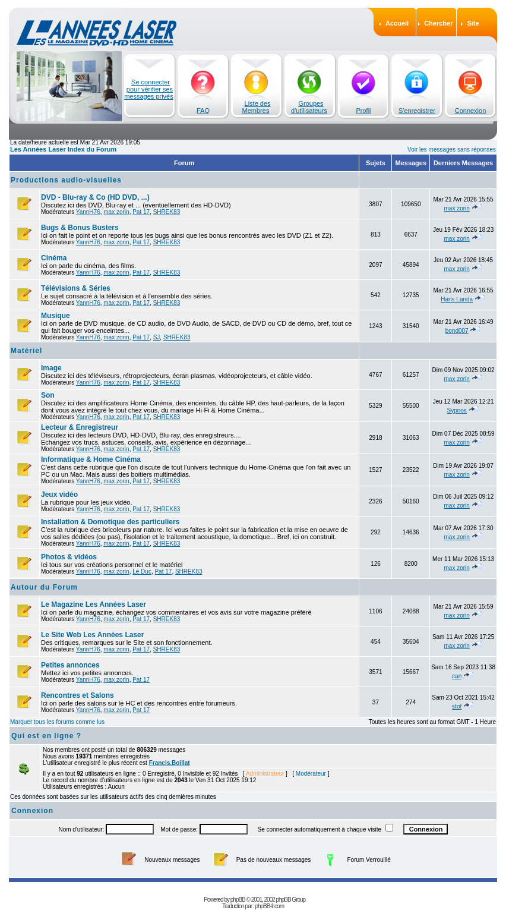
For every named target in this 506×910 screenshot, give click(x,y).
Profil (363, 110)
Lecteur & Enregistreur (79, 427)
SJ (156, 337)
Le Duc (141, 571)
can (456, 676)
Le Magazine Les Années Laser (93, 604)
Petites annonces (70, 665)
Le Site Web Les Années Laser (92, 635)
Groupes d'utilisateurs (309, 107)
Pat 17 (141, 212)
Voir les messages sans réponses (451, 149)
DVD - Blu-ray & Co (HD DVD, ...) (95, 197)
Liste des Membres (256, 107)
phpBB (237, 899)
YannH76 (88, 212)
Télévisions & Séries (75, 288)
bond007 (457, 331)
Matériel (26, 351)
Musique (55, 315)
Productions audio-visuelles (66, 180)
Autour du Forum (44, 587)
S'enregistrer (417, 110)
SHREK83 (167, 212)
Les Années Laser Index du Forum (63, 149)
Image (51, 368)
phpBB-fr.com (269, 906)
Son (48, 395)
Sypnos (456, 410)
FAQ (203, 110)
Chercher (438, 23)
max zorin (116, 212)
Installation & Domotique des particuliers (110, 522)
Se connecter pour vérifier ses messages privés (148, 89)
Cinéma (54, 258)
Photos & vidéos (69, 557)
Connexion (470, 110)
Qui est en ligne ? (46, 736)
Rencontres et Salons (77, 695)
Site (473, 23)
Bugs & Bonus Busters (80, 227)
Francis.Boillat (169, 763)
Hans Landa (457, 299)
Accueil (397, 23)
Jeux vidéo (59, 494)
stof (456, 706)
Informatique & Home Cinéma (91, 459)
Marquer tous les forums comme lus (57, 722)
